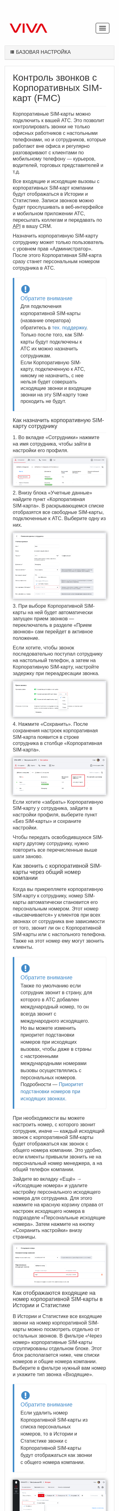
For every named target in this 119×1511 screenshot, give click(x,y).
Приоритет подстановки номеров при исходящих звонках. (52, 1091)
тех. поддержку (69, 327)
